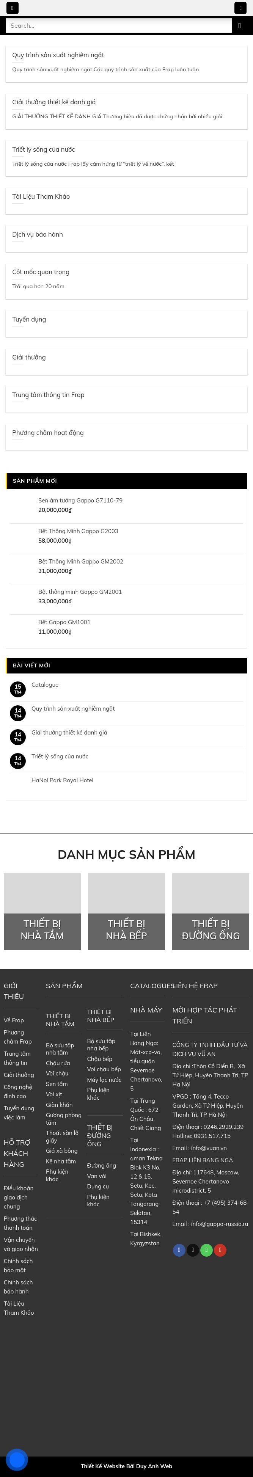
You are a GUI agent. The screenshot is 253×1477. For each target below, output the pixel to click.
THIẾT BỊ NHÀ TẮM (60, 1020)
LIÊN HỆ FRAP (195, 985)
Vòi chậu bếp (104, 1069)
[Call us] (206, 1250)
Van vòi (97, 1176)
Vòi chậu (57, 1073)
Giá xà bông (62, 1150)
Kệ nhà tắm (61, 1161)
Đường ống (101, 1165)
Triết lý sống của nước (59, 756)
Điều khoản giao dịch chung (18, 1197)
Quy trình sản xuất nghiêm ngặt (73, 708)
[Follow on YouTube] (220, 1250)
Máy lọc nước (104, 1079)
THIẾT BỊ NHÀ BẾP (101, 1015)
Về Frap (14, 1020)
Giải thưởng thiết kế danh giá (69, 732)
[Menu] (12, 8)
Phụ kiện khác (57, 1175)
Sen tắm (57, 1084)
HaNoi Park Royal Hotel (62, 780)
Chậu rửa (58, 1063)
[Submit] (239, 25)
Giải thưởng (19, 1074)
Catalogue (44, 684)
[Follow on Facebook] (179, 1250)
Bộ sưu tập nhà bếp (101, 1045)
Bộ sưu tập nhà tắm (60, 1049)
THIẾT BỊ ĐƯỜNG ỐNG (100, 1135)
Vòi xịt (54, 1094)
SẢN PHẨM (64, 985)
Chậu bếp (100, 1059)
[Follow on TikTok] (193, 1250)
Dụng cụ (98, 1186)
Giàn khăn (59, 1104)
